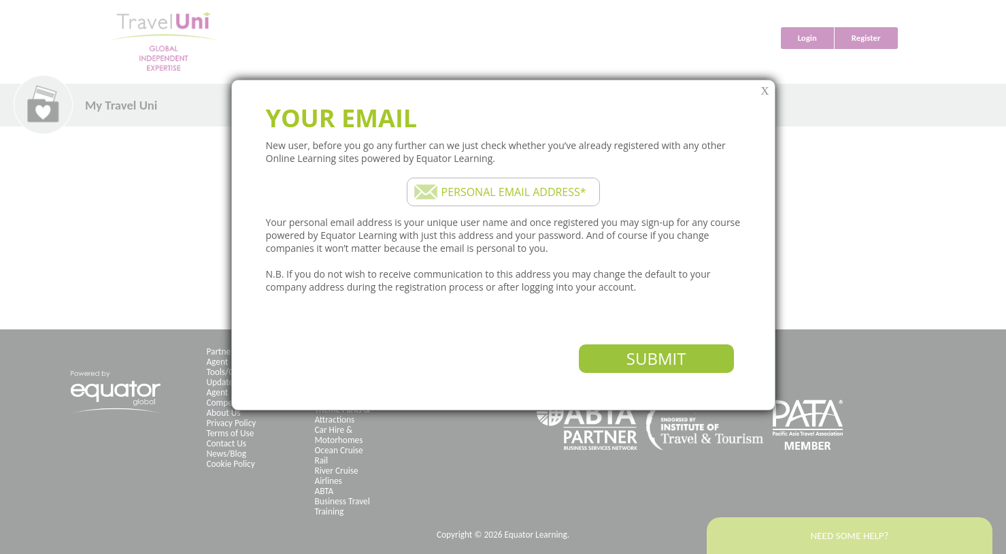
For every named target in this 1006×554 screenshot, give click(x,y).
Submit (656, 358)
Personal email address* (513, 191)
